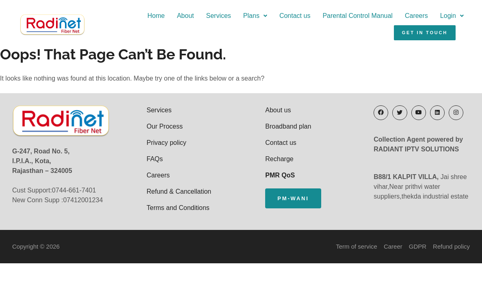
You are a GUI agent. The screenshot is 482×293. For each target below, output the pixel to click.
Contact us (294, 15)
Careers (416, 15)
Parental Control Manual (357, 15)
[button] (255, 16)
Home (156, 15)
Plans (255, 15)
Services (218, 15)
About (185, 15)
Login (452, 15)
